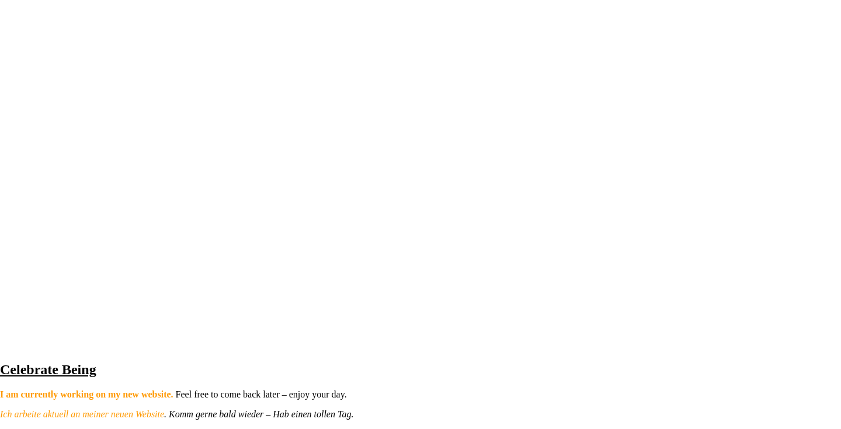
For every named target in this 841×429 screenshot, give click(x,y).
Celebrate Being (48, 369)
